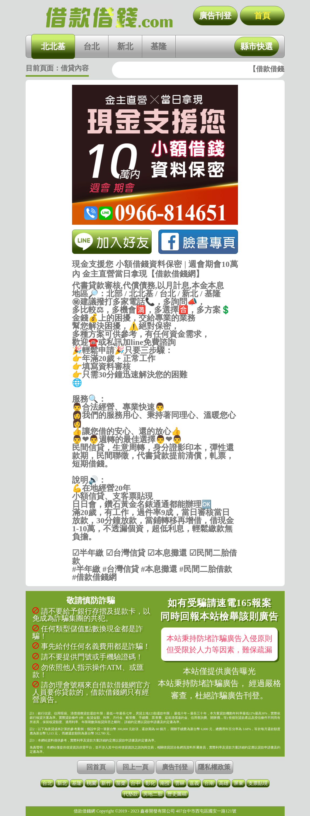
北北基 (53, 46)
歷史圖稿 (177, 794)
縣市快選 (256, 46)
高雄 (224, 783)
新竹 (106, 783)
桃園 (91, 783)
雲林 (180, 783)
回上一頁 (135, 767)
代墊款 (130, 794)
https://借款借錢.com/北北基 (155, 391)
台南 (209, 783)
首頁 (262, 15)
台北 (91, 46)
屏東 (238, 783)
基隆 (159, 46)
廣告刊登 (215, 15)
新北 (125, 46)
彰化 (150, 783)
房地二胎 (152, 794)
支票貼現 (258, 783)
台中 (135, 783)
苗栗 (121, 783)
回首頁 (96, 767)
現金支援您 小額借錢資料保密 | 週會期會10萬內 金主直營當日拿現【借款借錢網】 (109, 17)
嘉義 (194, 783)
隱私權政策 (214, 767)
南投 (165, 783)
